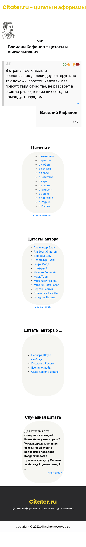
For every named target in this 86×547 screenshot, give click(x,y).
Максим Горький (45, 272)
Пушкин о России (42, 363)
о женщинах (46, 156)
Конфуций (40, 268)
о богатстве (46, 177)
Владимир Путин (44, 260)
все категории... (43, 215)
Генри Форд (41, 264)
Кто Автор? (54, 472)
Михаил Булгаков (45, 280)
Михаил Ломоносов (46, 285)
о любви (44, 164)
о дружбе (45, 168)
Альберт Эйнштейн (46, 251)
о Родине (45, 202)
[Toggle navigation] (7, 15)
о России (44, 206)
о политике (46, 198)
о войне (44, 193)
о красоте (45, 160)
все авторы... (43, 306)
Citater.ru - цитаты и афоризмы (44, 7)
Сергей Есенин (43, 289)
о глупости (45, 189)
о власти (44, 185)
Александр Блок (44, 247)
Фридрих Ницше (44, 297)
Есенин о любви (41, 367)
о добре (44, 173)
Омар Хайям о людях (45, 371)
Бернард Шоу (42, 255)
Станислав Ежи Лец (46, 293)
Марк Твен (41, 276)
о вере (43, 181)
